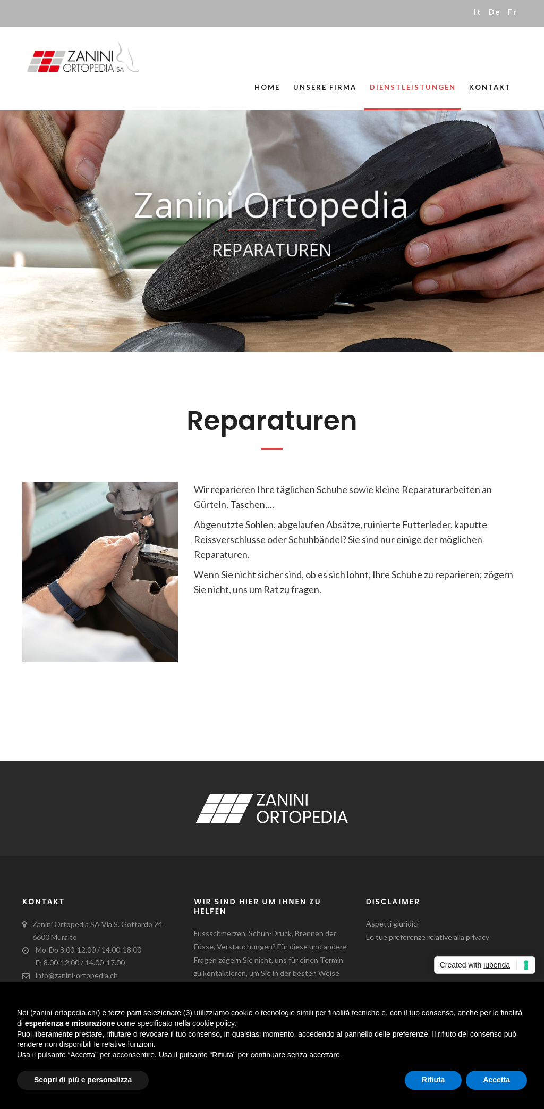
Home (267, 87)
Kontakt (490, 87)
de (494, 11)
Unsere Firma (324, 87)
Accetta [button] (496, 1079)
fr (512, 11)
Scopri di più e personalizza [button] (83, 1079)
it (478, 11)
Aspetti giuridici (392, 923)
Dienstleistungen (413, 87)
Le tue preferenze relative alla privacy (427, 936)
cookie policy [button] (213, 1023)
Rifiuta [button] (433, 1079)
